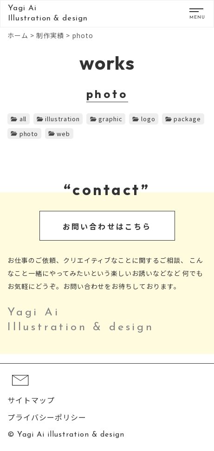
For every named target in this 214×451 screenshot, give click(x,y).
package (187, 118)
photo (29, 133)
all (23, 118)
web (63, 133)
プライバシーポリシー (46, 417)
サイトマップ (31, 399)
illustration (62, 118)
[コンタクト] (20, 390)
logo (148, 118)
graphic (110, 118)
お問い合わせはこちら (107, 226)
